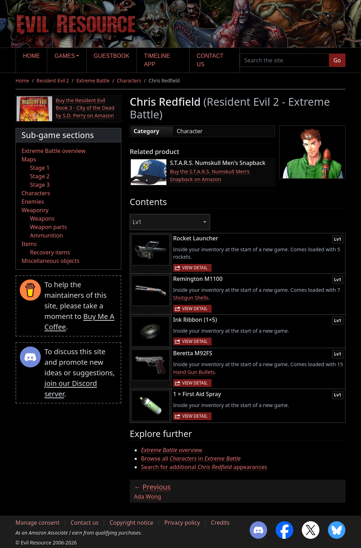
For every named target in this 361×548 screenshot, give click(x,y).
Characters (129, 80)
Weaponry (35, 210)
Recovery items (50, 252)
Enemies (33, 201)
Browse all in (191, 458)
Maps (29, 159)
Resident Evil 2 (53, 80)
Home (31, 56)
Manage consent (38, 523)
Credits (220, 523)
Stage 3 (40, 185)
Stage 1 (40, 168)
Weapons (42, 218)
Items (29, 244)
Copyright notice (131, 523)
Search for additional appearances (204, 467)
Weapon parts (48, 227)
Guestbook (111, 56)
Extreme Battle (93, 80)
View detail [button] (195, 268)
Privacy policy (182, 523)
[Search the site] (284, 60)
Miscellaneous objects (50, 261)
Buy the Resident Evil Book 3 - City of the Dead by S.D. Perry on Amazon (85, 108)
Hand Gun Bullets (194, 372)
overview (171, 450)
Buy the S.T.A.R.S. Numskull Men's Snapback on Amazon (210, 175)
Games (65, 56)
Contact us (210, 60)
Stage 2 (40, 176)
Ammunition (46, 235)
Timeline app (157, 60)
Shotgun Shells (190, 297)
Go (337, 60)
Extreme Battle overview (54, 151)
